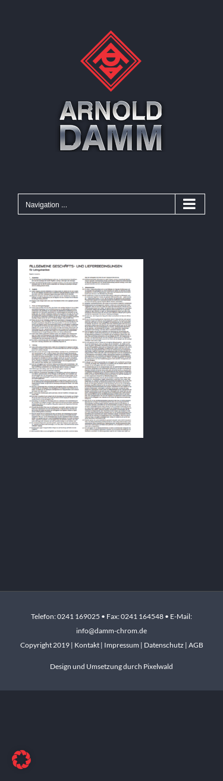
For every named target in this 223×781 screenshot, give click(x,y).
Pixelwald (158, 666)
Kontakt (87, 644)
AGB (196, 644)
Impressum (122, 644)
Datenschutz (164, 644)
